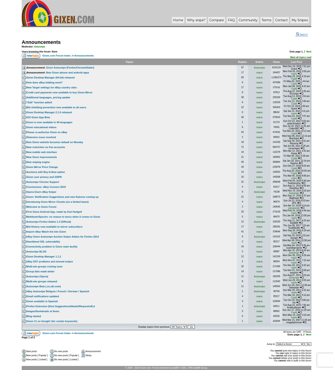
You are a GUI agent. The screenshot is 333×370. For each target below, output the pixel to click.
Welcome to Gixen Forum (41, 206)
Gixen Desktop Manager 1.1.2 (43, 256)
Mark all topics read (300, 57)
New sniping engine (38, 162)
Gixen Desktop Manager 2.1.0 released (49, 112)
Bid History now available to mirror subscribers (54, 226)
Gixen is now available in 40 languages (49, 122)
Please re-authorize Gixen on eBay (46, 132)
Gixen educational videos (41, 127)
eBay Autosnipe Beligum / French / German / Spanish (57, 291)
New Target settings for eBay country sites (51, 87)
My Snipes (300, 20)
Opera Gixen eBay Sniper (41, 192)
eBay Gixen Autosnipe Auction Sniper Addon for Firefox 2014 (62, 236)
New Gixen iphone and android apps (67, 72)
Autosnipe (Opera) (37, 276)
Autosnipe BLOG (36, 251)
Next (308, 51)
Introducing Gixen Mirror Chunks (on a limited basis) (57, 201)
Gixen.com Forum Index (56, 55)
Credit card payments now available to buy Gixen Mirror (59, 92)
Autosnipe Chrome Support (42, 182)
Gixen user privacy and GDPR (44, 177)
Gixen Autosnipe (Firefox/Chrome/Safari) (70, 67)
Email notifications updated (42, 296)
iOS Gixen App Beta (38, 117)
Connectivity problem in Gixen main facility (52, 246)
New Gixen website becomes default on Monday (54, 142)
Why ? (196, 20)
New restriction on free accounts (45, 147)
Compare (216, 20)
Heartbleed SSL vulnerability (43, 241)
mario (259, 72)
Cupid (294, 79)
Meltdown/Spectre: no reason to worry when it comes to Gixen (63, 216)
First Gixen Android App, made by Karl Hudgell (54, 211)
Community (248, 20)
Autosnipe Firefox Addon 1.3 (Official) (48, 221)
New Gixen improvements (41, 157)
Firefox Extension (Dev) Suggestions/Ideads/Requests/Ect (60, 306)
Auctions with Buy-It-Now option (45, 172)
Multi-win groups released (41, 281)
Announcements (41, 42)
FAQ (231, 20)
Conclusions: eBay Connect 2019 (46, 187)
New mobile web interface (41, 152)
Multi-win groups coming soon (44, 266)
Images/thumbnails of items (42, 311)
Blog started (33, 316)
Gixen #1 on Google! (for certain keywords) (51, 321)
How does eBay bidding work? (44, 82)
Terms (266, 20)
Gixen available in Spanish (42, 301)
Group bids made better (40, 271)
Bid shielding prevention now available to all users (56, 107)
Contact (281, 20)
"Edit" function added (39, 102)
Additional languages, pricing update (48, 97)
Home (178, 20)
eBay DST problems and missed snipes (49, 261)
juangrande (294, 208)
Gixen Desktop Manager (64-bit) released (50, 77)
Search (302, 34)
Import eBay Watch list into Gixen (46, 231)
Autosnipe (39, 46)
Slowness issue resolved (41, 137)
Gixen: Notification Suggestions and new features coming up (62, 197)
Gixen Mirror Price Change (42, 167)
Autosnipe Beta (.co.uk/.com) (43, 286)
